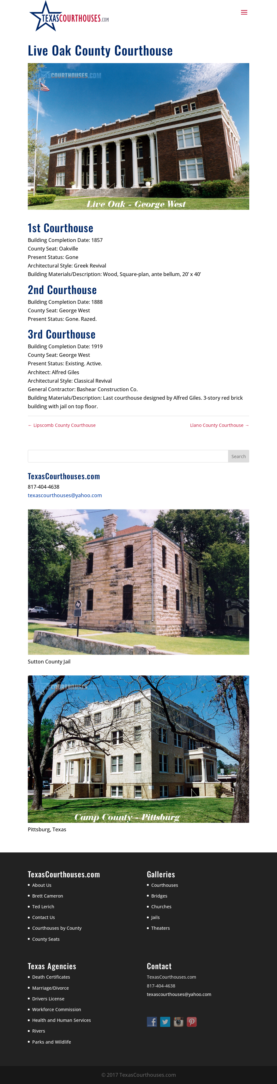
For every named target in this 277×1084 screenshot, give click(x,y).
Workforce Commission (56, 1009)
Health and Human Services (61, 1020)
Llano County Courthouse (219, 425)
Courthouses (164, 885)
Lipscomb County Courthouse (62, 425)
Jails (155, 917)
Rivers (38, 1031)
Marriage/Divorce (50, 988)
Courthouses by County (56, 928)
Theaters (160, 928)
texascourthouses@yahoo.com (65, 495)
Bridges (159, 896)
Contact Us (43, 917)
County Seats (46, 939)
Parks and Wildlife (51, 1042)
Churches (161, 907)
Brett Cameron (47, 896)
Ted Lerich (43, 907)
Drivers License (48, 999)
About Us (41, 885)
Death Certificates (51, 977)
